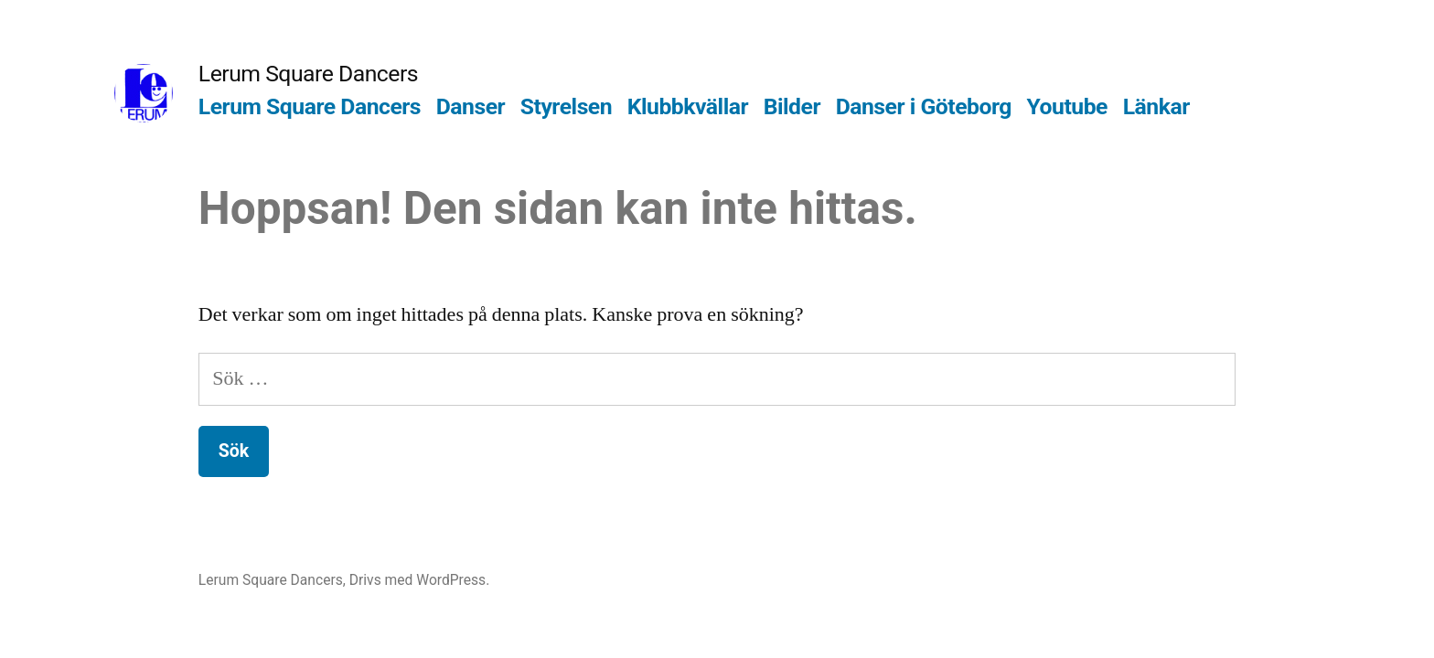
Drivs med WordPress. (419, 580)
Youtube (1067, 106)
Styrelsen (566, 106)
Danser (470, 106)
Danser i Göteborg (923, 106)
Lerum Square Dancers (308, 73)
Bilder (792, 106)
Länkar (1156, 106)
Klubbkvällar (687, 106)
